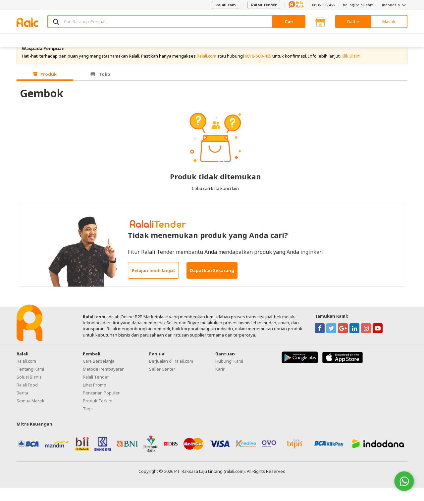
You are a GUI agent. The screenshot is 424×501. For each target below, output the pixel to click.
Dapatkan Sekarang (212, 284)
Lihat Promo (94, 398)
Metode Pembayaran (104, 383)
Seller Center (162, 383)
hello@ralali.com (358, 4)
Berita (22, 406)
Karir (220, 383)
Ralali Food (27, 398)
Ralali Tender (264, 4)
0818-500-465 (323, 4)
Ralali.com (225, 4)
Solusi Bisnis (29, 390)
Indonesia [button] (394, 4)
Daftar (353, 21)
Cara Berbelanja (98, 375)
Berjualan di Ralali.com (171, 375)
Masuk (389, 21)
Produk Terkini (97, 414)
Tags (88, 422)
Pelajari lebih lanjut (153, 284)
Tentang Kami (30, 383)
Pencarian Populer (101, 406)
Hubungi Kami (229, 375)
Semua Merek (30, 414)
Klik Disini (351, 69)
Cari (289, 21)
